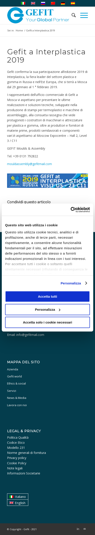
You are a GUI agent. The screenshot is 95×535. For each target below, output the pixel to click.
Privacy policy (16, 458)
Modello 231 (16, 448)
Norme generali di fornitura (26, 453)
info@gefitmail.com (30, 335)
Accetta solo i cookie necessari (47, 322)
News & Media (16, 398)
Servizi (11, 391)
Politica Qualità (17, 437)
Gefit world (14, 376)
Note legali (15, 468)
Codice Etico (16, 442)
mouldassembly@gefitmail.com (29, 164)
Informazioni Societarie (23, 473)
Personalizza (71, 283)
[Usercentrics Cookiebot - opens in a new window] (70, 210)
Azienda (12, 369)
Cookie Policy (16, 463)
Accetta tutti (47, 296)
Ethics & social (16, 383)
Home (19, 30)
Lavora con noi (17, 405)
